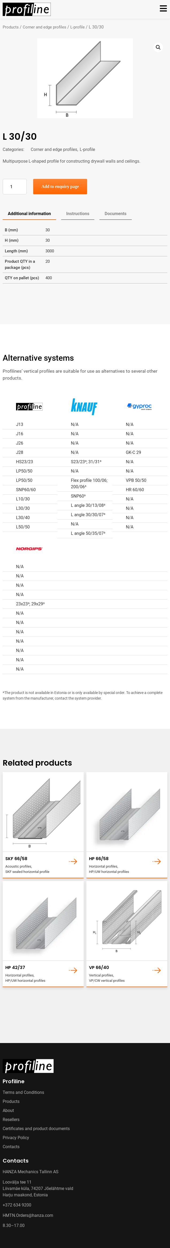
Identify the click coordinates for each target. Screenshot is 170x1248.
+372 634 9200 (17, 1205)
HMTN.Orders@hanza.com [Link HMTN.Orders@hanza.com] (28, 1215)
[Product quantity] (15, 186)
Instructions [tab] (77, 213)
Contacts (11, 1146)
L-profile (77, 27)
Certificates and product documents (36, 1128)
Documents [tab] (116, 213)
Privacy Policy (16, 1137)
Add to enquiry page (60, 186)
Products (11, 27)
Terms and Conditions (23, 1092)
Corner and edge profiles (44, 27)
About (8, 1110)
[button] (158, 47)
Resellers (11, 1119)
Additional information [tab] (29, 213)
